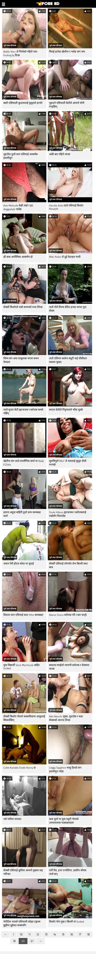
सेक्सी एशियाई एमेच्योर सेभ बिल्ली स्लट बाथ (68, 565)
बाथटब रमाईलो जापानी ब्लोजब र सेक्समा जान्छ (69, 667)
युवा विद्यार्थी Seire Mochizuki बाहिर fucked (21, 667)
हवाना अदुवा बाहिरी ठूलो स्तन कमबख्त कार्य (22, 514)
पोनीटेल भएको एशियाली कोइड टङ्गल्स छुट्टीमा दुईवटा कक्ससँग (21, 923)
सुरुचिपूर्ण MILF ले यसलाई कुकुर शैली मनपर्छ (67, 462)
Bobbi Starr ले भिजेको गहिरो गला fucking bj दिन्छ (20, 53)
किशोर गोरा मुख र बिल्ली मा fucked (66, 921)
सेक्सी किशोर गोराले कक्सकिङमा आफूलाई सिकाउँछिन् (24, 718)
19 (14, 941)
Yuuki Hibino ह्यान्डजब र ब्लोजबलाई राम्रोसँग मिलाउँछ (67, 514)
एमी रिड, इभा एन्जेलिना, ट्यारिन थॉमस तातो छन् (67, 872)
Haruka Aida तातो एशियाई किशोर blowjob (66, 207)
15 (63, 934)
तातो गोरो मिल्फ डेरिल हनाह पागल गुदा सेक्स (67, 309)
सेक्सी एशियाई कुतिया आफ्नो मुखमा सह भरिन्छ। (23, 872)
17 (80, 934)
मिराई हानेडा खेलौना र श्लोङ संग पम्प (67, 51)
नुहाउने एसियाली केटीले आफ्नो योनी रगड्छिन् (66, 104)
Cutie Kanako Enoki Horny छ (19, 767)
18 (88, 934)
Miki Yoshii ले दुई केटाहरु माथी (64, 256)
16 (71, 934)
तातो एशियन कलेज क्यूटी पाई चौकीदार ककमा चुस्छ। (68, 360)
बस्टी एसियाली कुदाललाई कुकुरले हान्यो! (23, 103)
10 (21, 934)
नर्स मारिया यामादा (12, 819)
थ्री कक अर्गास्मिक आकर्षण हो (18, 256)
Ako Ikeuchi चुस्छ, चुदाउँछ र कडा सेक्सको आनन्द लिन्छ (66, 718)
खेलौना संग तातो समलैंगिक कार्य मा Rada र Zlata (23, 462)
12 (37, 934)
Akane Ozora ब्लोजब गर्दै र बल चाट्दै (68, 614)
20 (23, 941)
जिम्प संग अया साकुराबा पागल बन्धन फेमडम (21, 360)
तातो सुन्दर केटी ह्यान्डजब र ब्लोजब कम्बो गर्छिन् (23, 411)
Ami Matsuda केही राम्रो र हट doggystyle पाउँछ (18, 207)
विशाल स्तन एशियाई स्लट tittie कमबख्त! (23, 614)
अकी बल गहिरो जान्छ (59, 154)
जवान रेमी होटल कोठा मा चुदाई (18, 563)
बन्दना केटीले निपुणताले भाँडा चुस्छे (66, 409)
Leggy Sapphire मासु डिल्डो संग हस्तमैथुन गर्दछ (65, 769)
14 (54, 934)
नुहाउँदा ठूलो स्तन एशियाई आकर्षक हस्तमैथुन (20, 156)
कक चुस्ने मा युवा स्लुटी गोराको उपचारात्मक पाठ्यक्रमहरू (64, 820)
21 (32, 941)
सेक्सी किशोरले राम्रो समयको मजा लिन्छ (22, 307)
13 (46, 934)
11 (29, 934)
